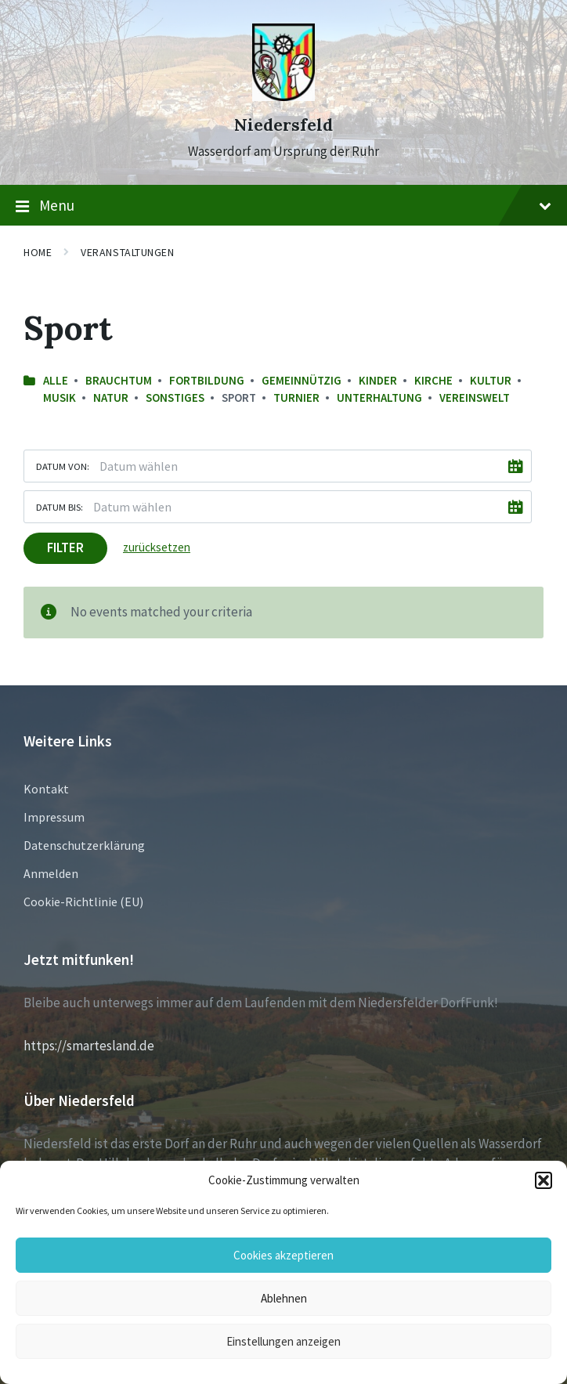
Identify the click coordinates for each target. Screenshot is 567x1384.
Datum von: (62, 466)
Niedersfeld (283, 125)
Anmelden (50, 873)
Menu (283, 206)
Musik (59, 397)
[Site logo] (283, 96)
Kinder (378, 380)
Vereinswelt (474, 397)
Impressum (54, 817)
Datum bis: (59, 506)
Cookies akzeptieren (283, 1255)
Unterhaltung (379, 397)
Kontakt (46, 789)
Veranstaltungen (127, 252)
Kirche (433, 380)
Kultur (490, 380)
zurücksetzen (156, 547)
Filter (65, 547)
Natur (110, 397)
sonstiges (175, 397)
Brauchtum (118, 380)
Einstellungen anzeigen (283, 1341)
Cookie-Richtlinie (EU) (83, 901)
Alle (55, 380)
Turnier (296, 397)
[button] (543, 1180)
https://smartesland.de (88, 1045)
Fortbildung (206, 380)
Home (37, 252)
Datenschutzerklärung (84, 845)
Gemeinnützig (301, 380)
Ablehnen (284, 1298)
